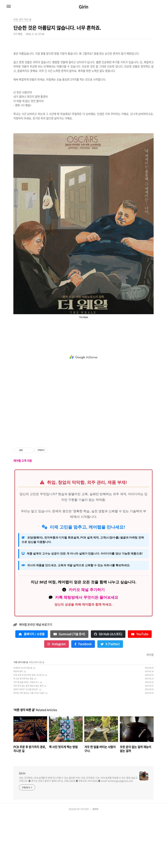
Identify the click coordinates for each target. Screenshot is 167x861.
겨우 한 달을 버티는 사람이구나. (26, 727)
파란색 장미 (18, 717)
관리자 (95, 854)
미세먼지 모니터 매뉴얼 (22, 713)
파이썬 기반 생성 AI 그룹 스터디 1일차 (28, 738)
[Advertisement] (83, 67)
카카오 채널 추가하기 (87, 635)
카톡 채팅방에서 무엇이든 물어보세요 (86, 643)
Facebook (83, 690)
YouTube (139, 680)
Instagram (56, 690)
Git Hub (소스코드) (108, 680)
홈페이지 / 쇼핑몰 (32, 680)
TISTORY (84, 854)
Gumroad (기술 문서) (69, 680)
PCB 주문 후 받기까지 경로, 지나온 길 (28, 720)
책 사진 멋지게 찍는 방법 (23, 724)
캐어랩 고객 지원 (22, 506)
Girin (83, 7)
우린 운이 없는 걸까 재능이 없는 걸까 (28, 731)
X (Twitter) (110, 690)
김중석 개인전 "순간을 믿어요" (25, 735)
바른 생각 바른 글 (21, 708)
